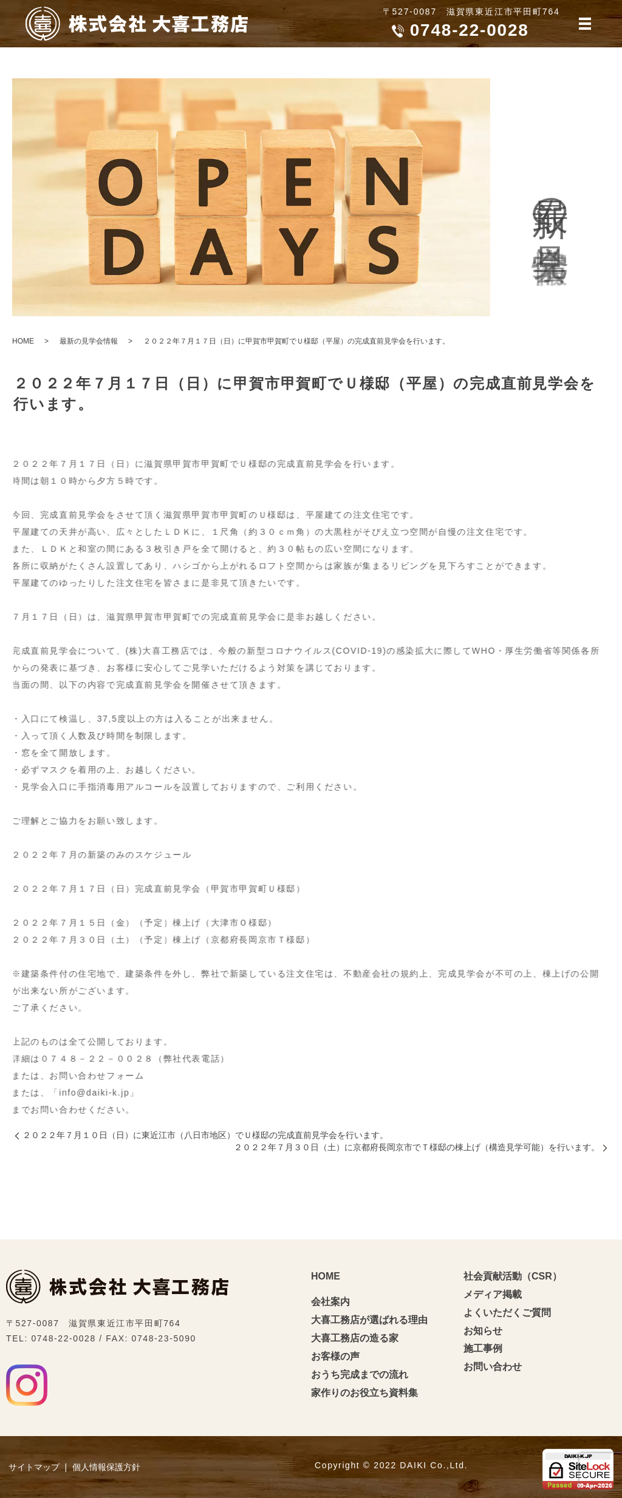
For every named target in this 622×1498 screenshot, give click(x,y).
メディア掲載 (492, 1294)
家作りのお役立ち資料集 (364, 1393)
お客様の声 (335, 1356)
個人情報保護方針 (106, 1467)
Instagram (26, 1385)
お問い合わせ (492, 1366)
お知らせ (482, 1331)
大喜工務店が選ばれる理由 (369, 1320)
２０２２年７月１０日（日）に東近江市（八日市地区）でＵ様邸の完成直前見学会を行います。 (205, 1135)
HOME (23, 341)
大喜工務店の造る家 (354, 1338)
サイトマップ (34, 1467)
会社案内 (330, 1301)
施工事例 (482, 1348)
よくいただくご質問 (507, 1312)
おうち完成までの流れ (359, 1374)
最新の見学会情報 (89, 341)
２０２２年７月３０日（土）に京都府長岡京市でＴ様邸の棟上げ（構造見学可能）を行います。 (417, 1147)
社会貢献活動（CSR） (512, 1276)
